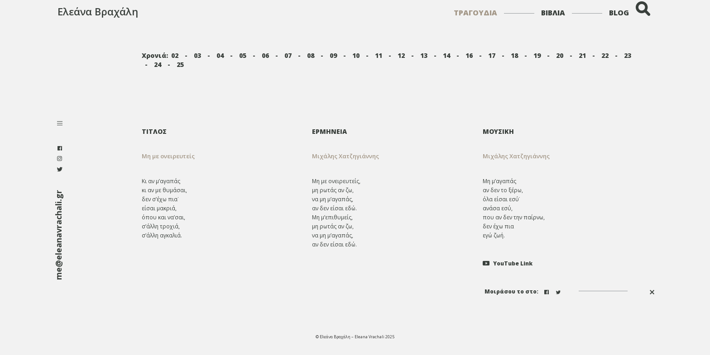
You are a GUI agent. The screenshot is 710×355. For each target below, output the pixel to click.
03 (197, 55)
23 (627, 55)
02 (174, 55)
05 (242, 55)
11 (378, 55)
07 (288, 55)
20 (559, 55)
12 (401, 55)
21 (582, 55)
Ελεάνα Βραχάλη (98, 11)
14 (446, 55)
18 (514, 55)
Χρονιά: (155, 55)
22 (605, 55)
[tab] (390, 131)
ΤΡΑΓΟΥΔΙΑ (475, 13)
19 (537, 55)
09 (333, 55)
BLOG (619, 13)
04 (220, 55)
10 (356, 55)
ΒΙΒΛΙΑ (553, 13)
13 (423, 55)
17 (491, 55)
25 (180, 64)
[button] (390, 156)
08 (310, 55)
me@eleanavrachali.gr (58, 235)
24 (157, 64)
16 (469, 55)
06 (265, 55)
